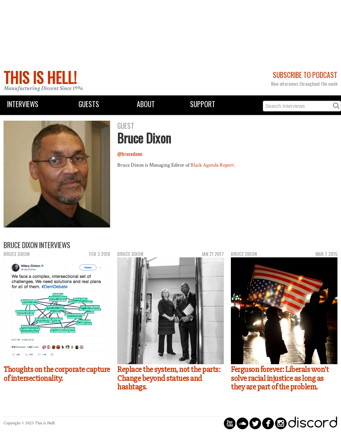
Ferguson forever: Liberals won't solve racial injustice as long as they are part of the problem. (280, 378)
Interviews (22, 104)
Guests (89, 104)
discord (312, 423)
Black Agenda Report (212, 164)
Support (202, 104)
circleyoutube (230, 423)
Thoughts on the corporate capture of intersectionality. (57, 374)
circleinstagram (281, 423)
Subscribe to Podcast (305, 75)
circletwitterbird (255, 423)
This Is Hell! (40, 77)
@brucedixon (129, 153)
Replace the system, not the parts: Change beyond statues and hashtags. (168, 378)
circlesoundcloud (242, 423)
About (146, 104)
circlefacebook (268, 423)
